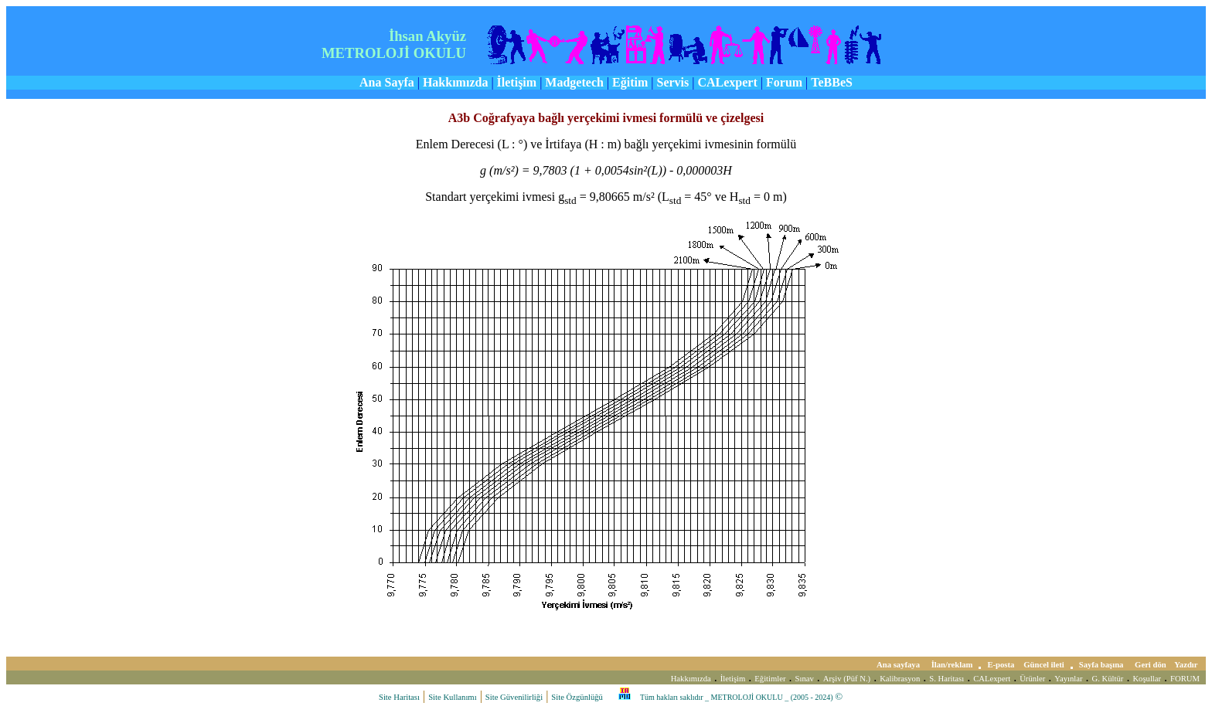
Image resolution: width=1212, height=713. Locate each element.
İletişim (733, 678)
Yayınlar (1068, 678)
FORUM (1185, 678)
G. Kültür (1108, 678)
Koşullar (1146, 678)
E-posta (1000, 664)
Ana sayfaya (899, 664)
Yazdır (1187, 664)
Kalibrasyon (900, 678)
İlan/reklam (952, 664)
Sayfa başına (1102, 664)
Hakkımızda (691, 678)
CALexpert (991, 678)
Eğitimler (769, 678)
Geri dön (1151, 664)
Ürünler (1032, 678)
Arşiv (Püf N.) (846, 678)
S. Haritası (946, 678)
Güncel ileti (1043, 664)
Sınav (804, 678)
